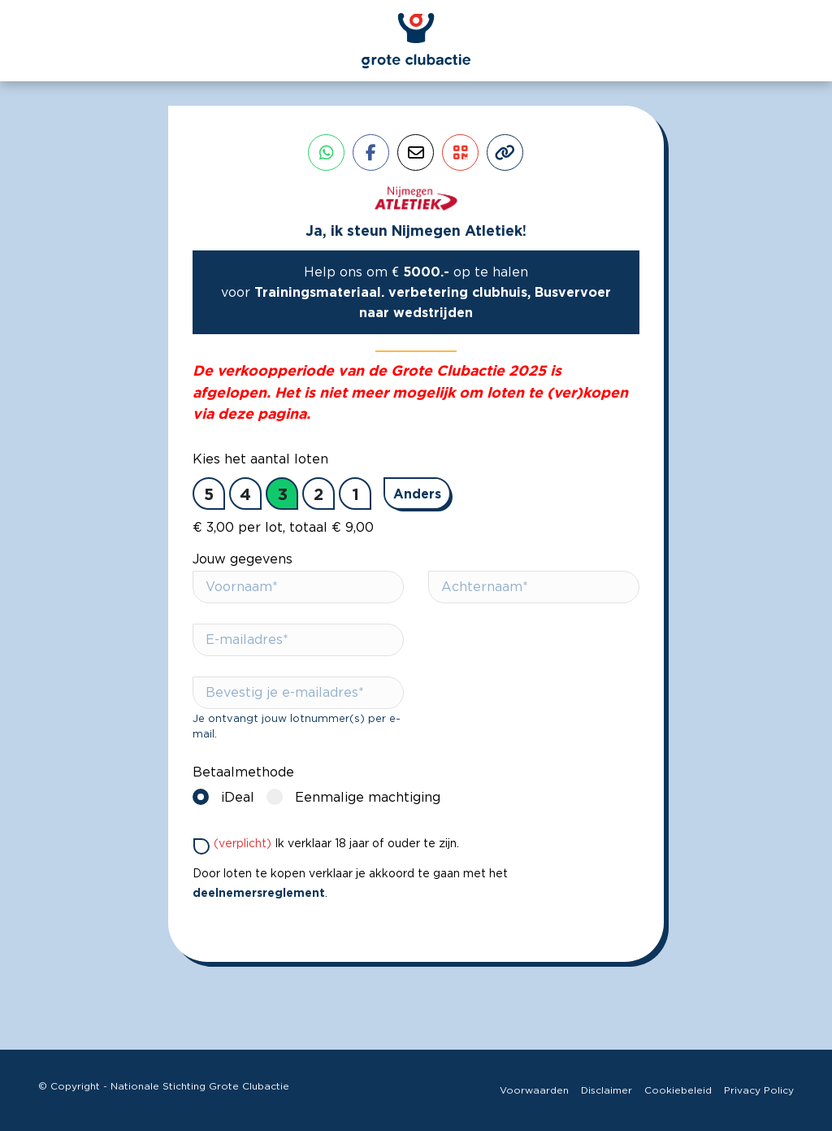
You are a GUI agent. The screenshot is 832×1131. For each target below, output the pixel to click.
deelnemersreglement (259, 892)
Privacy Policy (759, 1090)
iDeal (227, 796)
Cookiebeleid (678, 1090)
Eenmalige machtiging (357, 796)
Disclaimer (606, 1090)
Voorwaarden (534, 1090)
